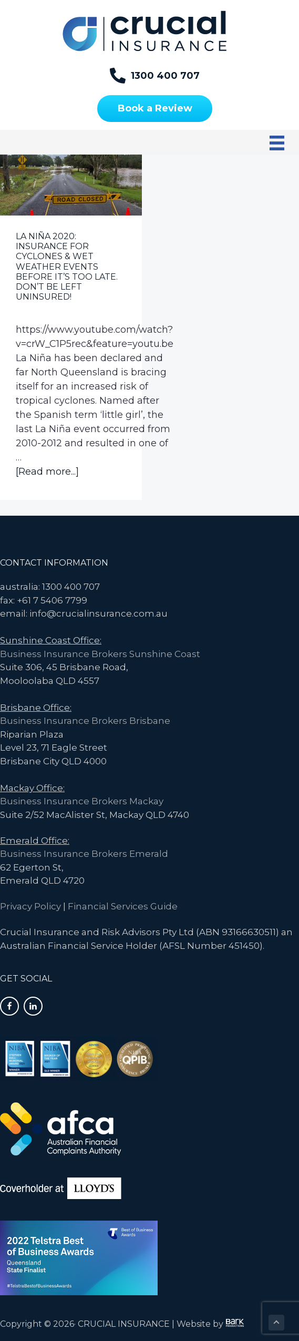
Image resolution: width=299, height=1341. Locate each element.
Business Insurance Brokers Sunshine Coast (100, 654)
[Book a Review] (154, 108)
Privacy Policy (30, 906)
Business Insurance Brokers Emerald (84, 853)
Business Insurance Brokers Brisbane (85, 720)
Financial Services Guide (123, 906)
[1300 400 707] (154, 76)
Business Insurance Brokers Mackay (81, 801)
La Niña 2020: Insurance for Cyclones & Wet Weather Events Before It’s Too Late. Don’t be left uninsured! (67, 266)
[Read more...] (47, 472)
